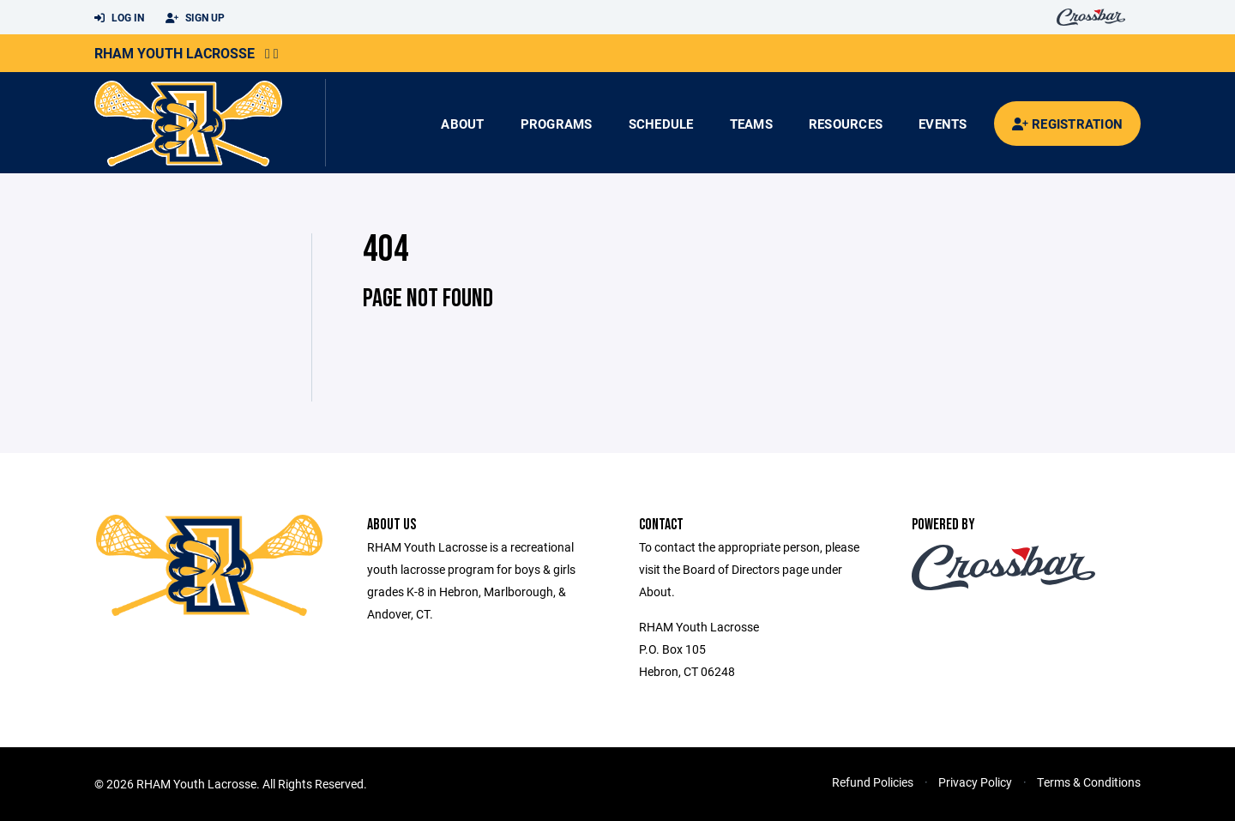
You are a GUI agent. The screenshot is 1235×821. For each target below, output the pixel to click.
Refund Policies (872, 782)
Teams (751, 123)
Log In (119, 18)
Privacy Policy (975, 782)
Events (943, 123)
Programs (557, 123)
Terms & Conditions (1089, 782)
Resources (846, 123)
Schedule (661, 123)
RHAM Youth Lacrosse (174, 53)
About (462, 123)
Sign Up (195, 18)
